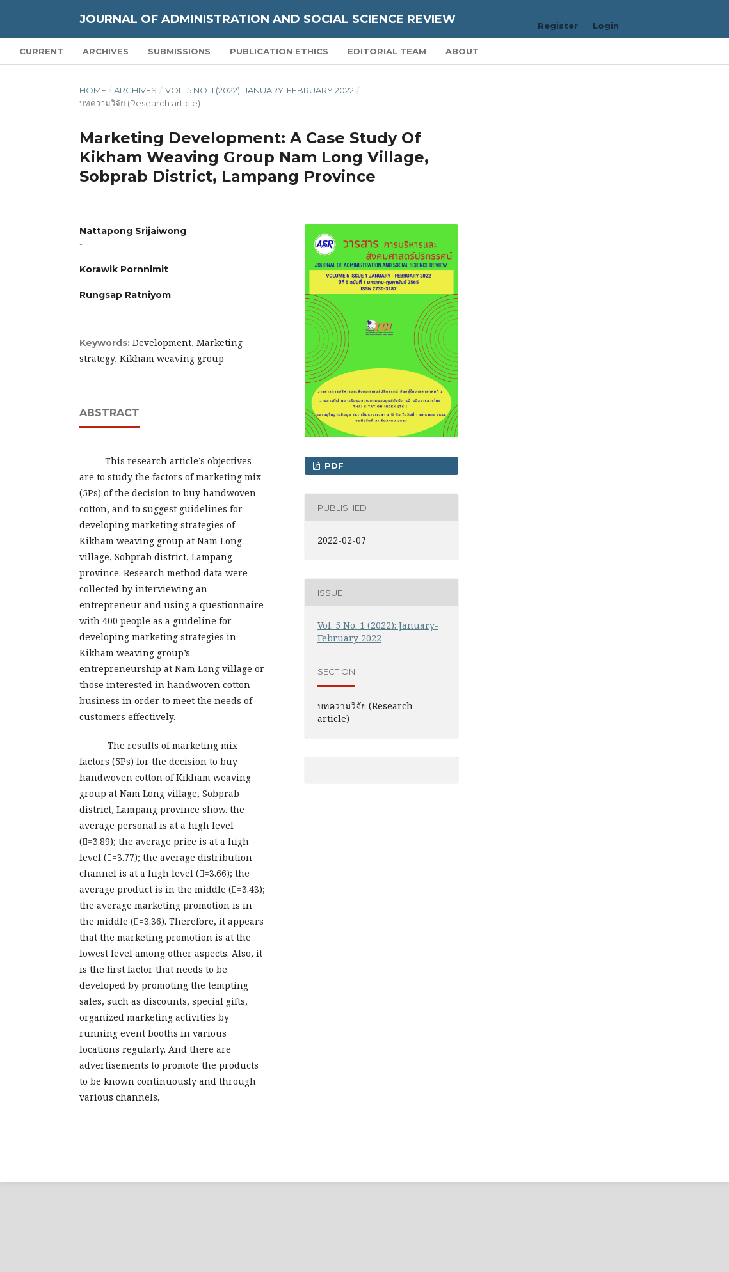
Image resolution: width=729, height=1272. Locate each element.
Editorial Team (387, 51)
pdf (333, 465)
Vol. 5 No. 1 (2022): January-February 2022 (259, 90)
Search (680, 51)
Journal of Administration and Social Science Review (267, 19)
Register (558, 25)
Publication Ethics (279, 51)
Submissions (179, 51)
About (462, 51)
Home (92, 90)
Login (606, 25)
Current (41, 51)
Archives (106, 51)
